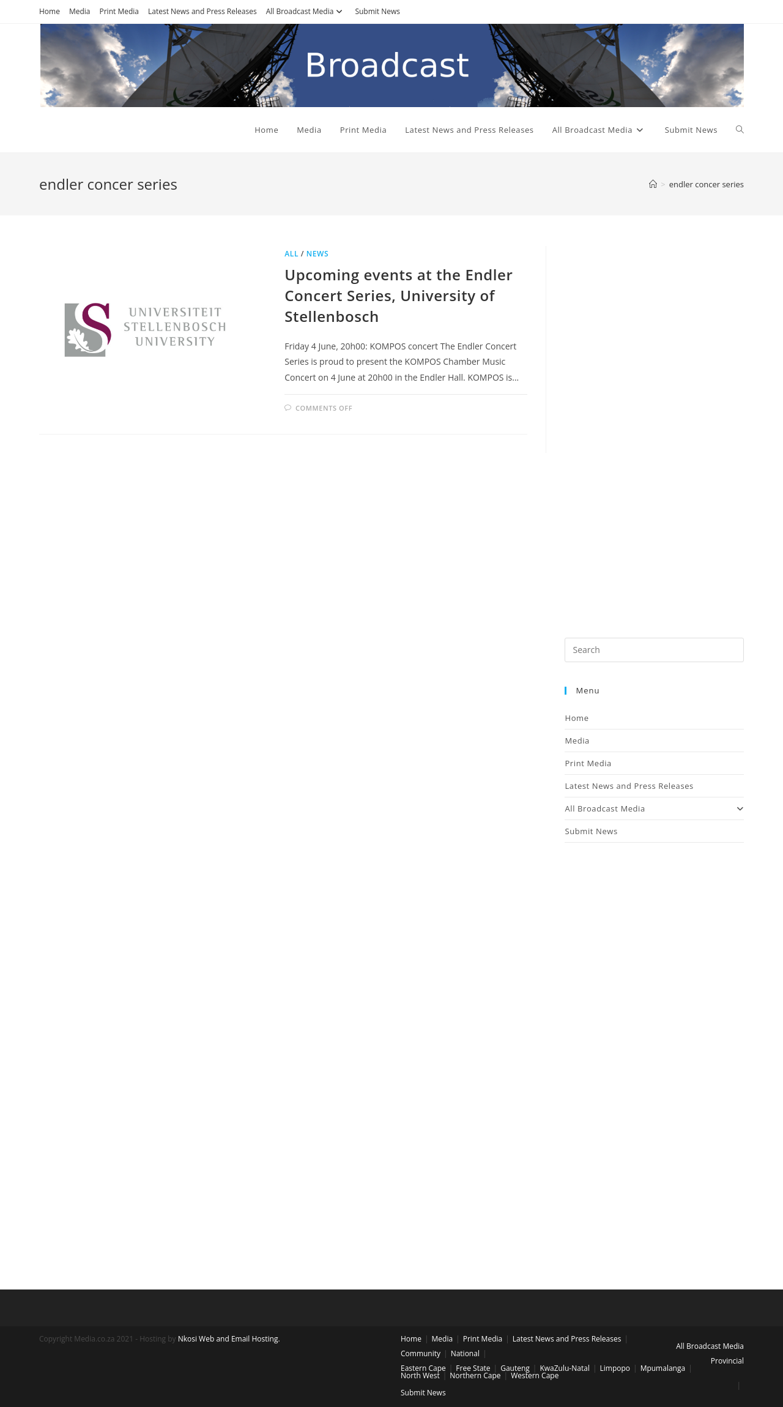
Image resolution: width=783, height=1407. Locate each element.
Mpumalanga (663, 1368)
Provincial (727, 1361)
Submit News (377, 11)
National (465, 1353)
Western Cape (534, 1375)
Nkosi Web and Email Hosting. (229, 1339)
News (317, 253)
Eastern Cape (423, 1368)
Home (49, 11)
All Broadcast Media (306, 11)
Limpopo (615, 1368)
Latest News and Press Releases (202, 11)
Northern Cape (475, 1375)
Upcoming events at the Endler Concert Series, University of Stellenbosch (398, 295)
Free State (473, 1368)
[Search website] (740, 129)
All (291, 253)
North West (420, 1375)
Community (420, 1353)
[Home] (653, 184)
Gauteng (515, 1368)
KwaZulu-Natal (564, 1368)
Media (80, 11)
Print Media (119, 11)
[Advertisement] (654, 429)
